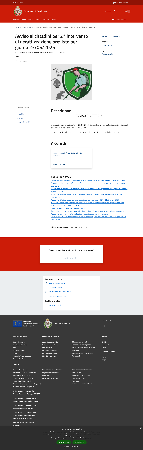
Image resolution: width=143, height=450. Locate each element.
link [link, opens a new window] (91, 438)
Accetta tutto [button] (64, 442)
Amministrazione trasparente (82, 370)
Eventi (104, 357)
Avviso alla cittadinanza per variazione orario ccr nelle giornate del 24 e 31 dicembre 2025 (85, 200)
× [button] (140, 428)
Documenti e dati (19, 359)
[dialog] (71, 438)
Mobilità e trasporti (49, 356)
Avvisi (31, 27)
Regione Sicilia (18, 2)
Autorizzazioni (77, 356)
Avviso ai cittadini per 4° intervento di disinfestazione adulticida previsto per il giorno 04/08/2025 (88, 211)
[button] (71, 447)
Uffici (14, 347)
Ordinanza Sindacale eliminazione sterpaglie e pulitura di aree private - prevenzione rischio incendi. (88, 180)
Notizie (104, 342)
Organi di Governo (19, 342)
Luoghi (104, 360)
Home (17, 27)
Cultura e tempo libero (50, 345)
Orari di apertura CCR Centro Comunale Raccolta (69, 208)
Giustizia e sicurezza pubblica (82, 345)
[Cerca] (128, 11)
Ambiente (75, 350)
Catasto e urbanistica (49, 353)
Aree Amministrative (20, 345)
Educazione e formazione (80, 342)
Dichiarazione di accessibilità (82, 384)
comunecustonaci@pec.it (25, 386)
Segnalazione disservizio (50, 372)
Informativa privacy (79, 378)
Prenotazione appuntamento (52, 370)
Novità (24, 27)
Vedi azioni (116, 37)
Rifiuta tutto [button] (79, 442)
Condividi (106, 37)
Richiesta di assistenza (50, 378)
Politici (15, 353)
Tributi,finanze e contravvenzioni (83, 347)
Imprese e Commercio (49, 350)
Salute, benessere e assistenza (82, 353)
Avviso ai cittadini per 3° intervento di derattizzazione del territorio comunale (80, 214)
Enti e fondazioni (19, 350)
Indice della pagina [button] (23, 107)
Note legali (75, 381)
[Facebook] (110, 11)
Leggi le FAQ (46, 375)
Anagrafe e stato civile (50, 342)
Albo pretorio (76, 372)
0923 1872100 (25, 375)
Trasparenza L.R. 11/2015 (81, 375)
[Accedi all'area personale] (120, 2)
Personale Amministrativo (22, 356)
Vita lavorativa (47, 347)
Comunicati (105, 345)
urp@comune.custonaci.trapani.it (29, 384)
